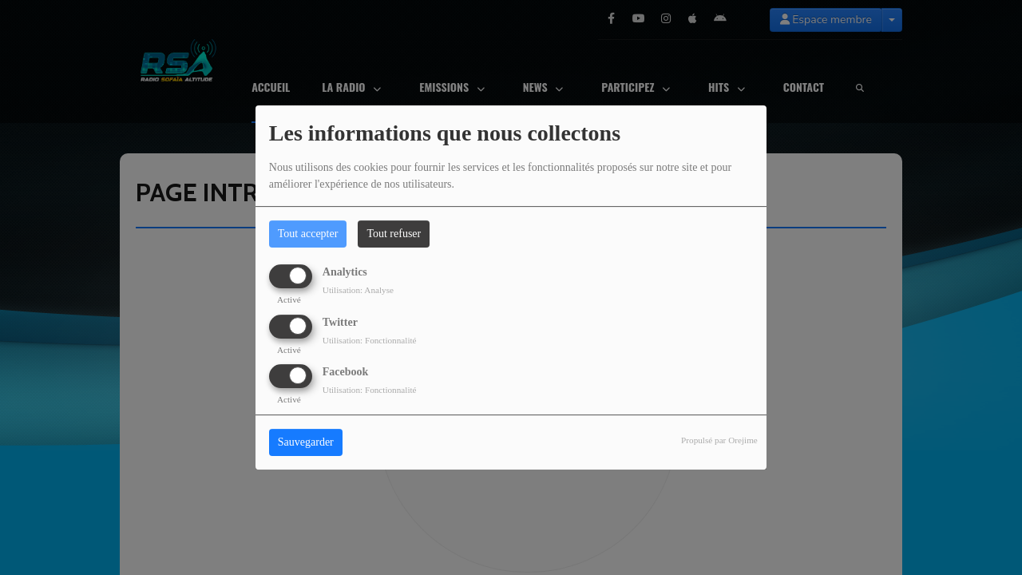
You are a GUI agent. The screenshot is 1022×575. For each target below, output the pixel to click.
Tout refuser (393, 234)
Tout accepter (308, 234)
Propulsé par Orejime (719, 440)
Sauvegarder (306, 442)
